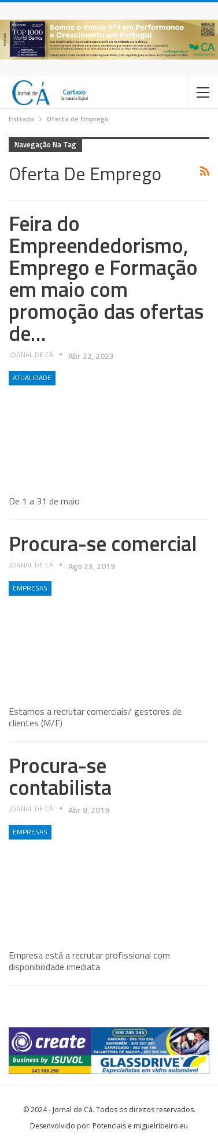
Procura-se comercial (103, 543)
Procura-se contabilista (60, 776)
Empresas (30, 587)
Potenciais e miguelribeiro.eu (140, 1126)
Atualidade (32, 377)
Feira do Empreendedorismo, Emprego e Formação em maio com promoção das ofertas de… (106, 278)
